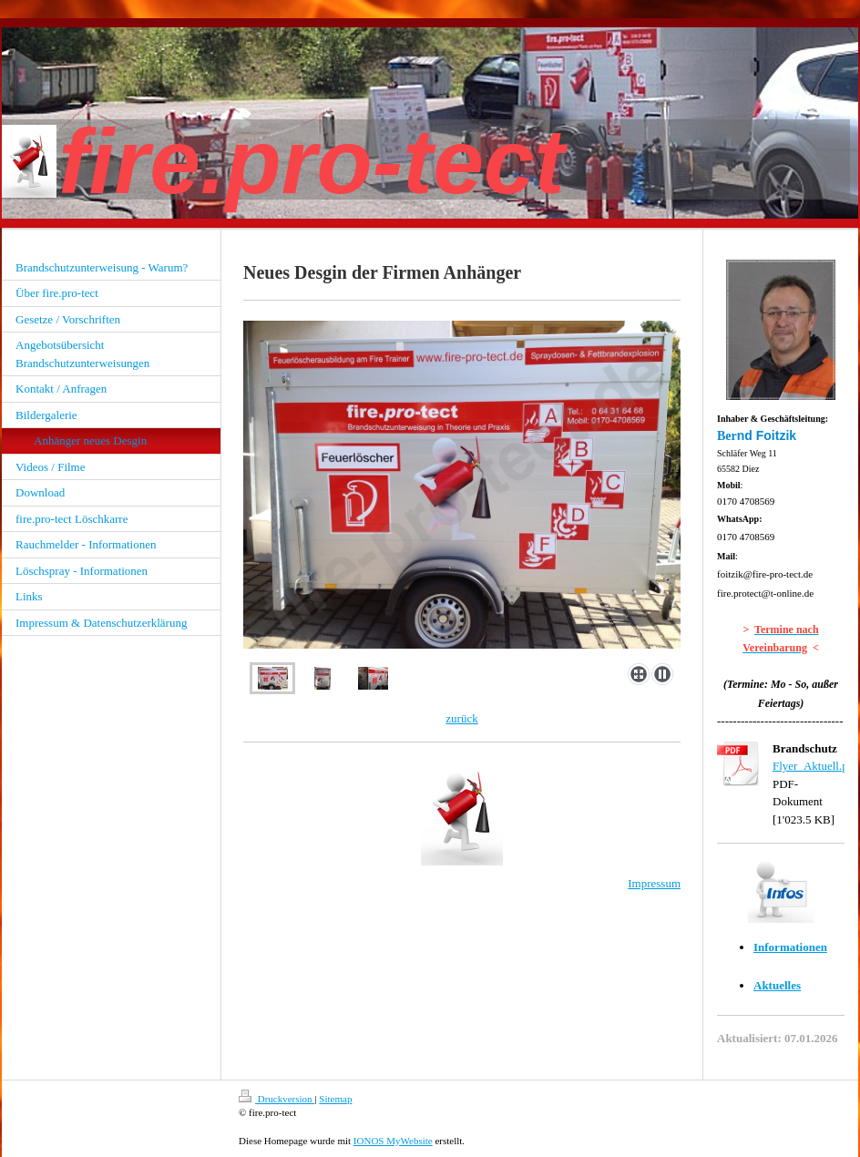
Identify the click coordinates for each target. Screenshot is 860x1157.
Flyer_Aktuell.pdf (815, 766)
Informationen (790, 947)
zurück (461, 718)
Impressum (654, 883)
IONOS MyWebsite (393, 1140)
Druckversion (276, 1098)
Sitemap (335, 1098)
